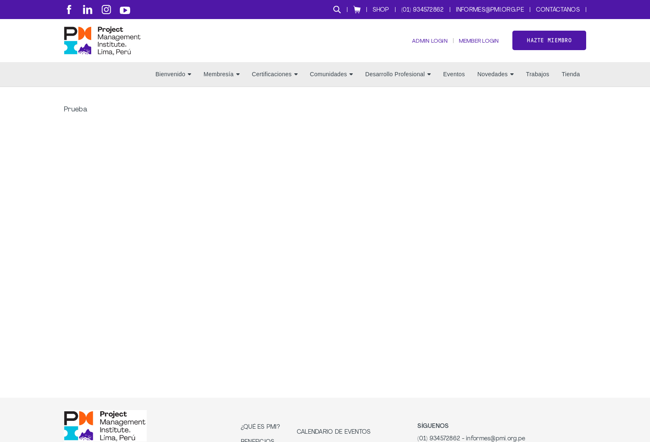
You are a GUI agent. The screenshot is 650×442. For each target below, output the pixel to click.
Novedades (495, 83)
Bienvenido (173, 83)
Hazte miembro (549, 45)
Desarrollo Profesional (398, 83)
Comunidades (331, 83)
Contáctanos (558, 10)
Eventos (454, 83)
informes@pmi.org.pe (490, 10)
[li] (87, 9)
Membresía (222, 83)
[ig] (106, 9)
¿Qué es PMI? (260, 436)
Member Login (476, 46)
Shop (381, 10)
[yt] (125, 10)
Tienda (571, 83)
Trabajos (537, 83)
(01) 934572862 (422, 10)
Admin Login (423, 46)
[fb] (69, 9)
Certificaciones (275, 83)
